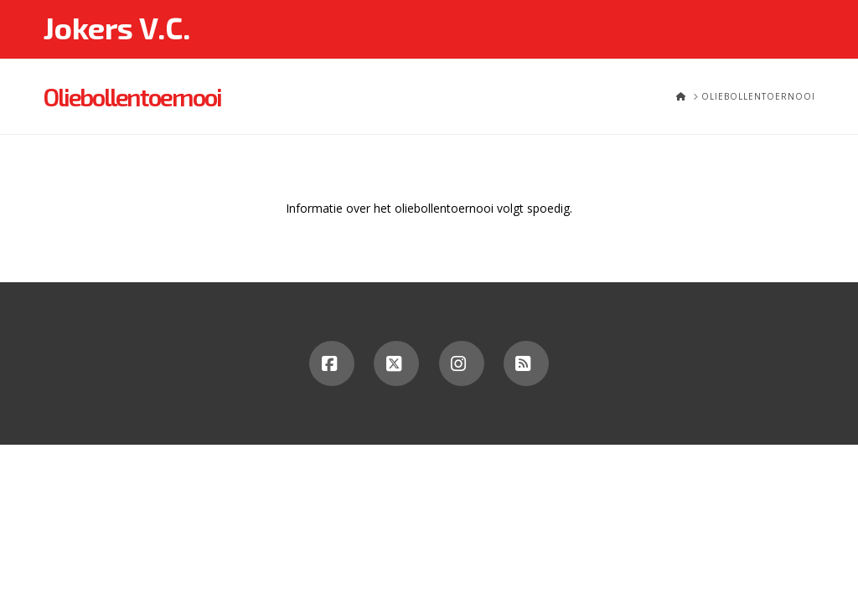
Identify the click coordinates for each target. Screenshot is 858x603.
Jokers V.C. (116, 28)
